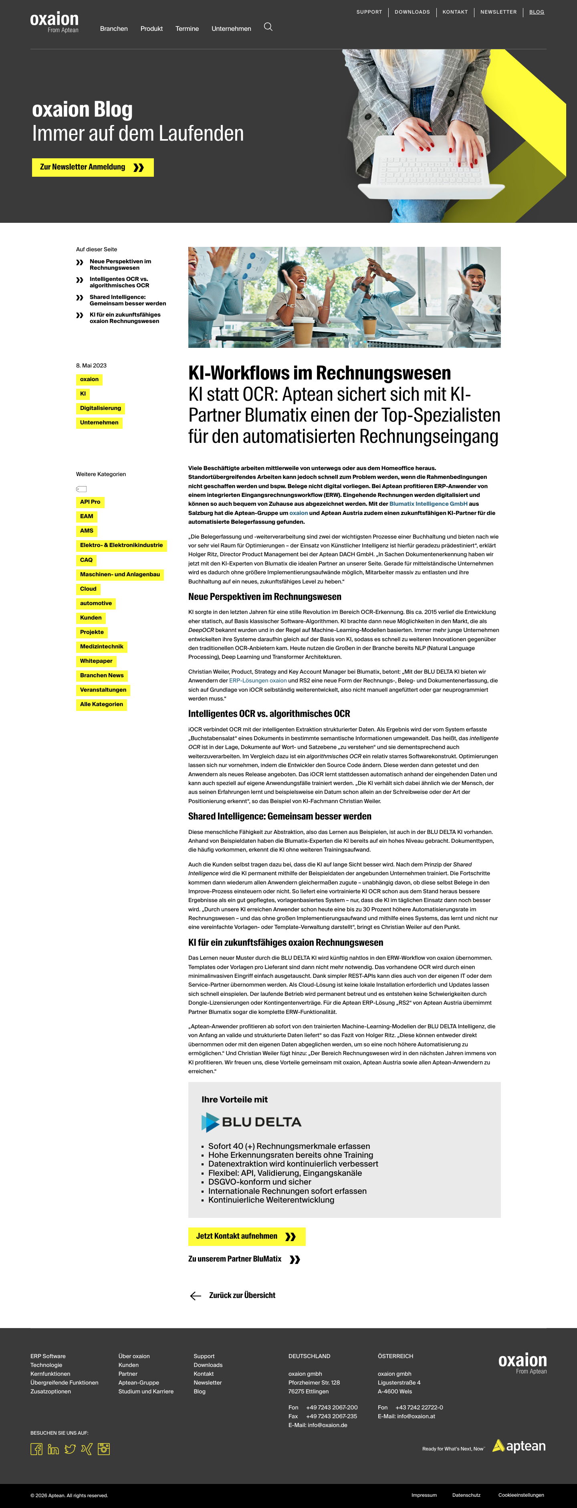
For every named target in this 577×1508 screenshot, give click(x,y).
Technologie (46, 1366)
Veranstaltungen (103, 690)
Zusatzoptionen (50, 1392)
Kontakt (455, 12)
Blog (537, 12)
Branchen (114, 29)
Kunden (91, 618)
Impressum (424, 1495)
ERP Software (48, 1357)
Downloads (412, 12)
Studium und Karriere (146, 1392)
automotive (96, 604)
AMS (86, 531)
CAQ (86, 560)
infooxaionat (416, 1417)
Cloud (88, 589)
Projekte (92, 633)
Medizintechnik (101, 647)
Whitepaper (96, 661)
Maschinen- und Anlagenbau (120, 575)
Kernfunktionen (50, 1374)
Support (369, 12)
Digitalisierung (100, 409)
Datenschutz (466, 1495)
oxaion (89, 380)
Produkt (152, 29)
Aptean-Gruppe (139, 1383)
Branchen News (102, 676)
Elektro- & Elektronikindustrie (121, 546)
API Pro (90, 502)
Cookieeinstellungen (521, 1495)
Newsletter (498, 12)
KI (83, 394)
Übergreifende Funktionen (64, 1383)
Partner (128, 1374)
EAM (86, 517)
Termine (187, 29)
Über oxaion (134, 1357)
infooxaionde (327, 1426)
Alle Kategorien (101, 705)
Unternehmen (231, 29)
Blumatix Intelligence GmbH (428, 504)
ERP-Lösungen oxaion (258, 681)
